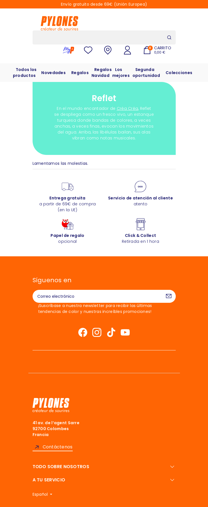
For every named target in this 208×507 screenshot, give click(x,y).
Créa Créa (127, 108)
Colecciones (179, 72)
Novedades (53, 72)
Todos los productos (25, 72)
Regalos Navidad (102, 72)
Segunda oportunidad (146, 72)
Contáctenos (58, 447)
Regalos (80, 72)
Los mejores (121, 72)
